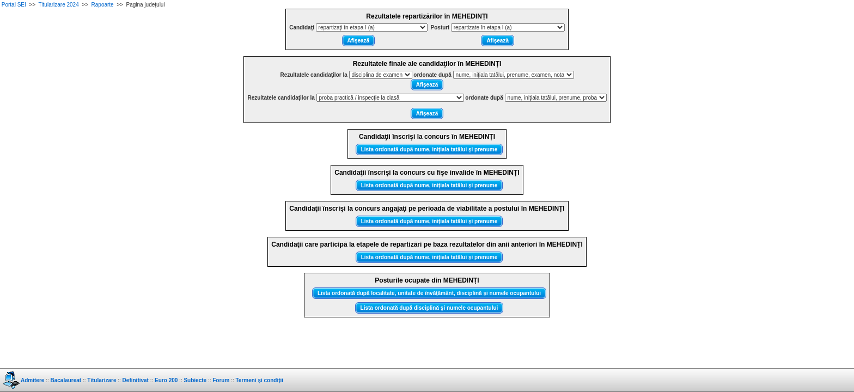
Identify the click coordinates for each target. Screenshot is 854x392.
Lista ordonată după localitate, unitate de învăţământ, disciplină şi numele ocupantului (429, 293)
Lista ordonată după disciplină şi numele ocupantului (429, 308)
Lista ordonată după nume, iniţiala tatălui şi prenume (429, 149)
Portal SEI (14, 5)
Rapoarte (102, 5)
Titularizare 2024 (59, 5)
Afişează (358, 41)
